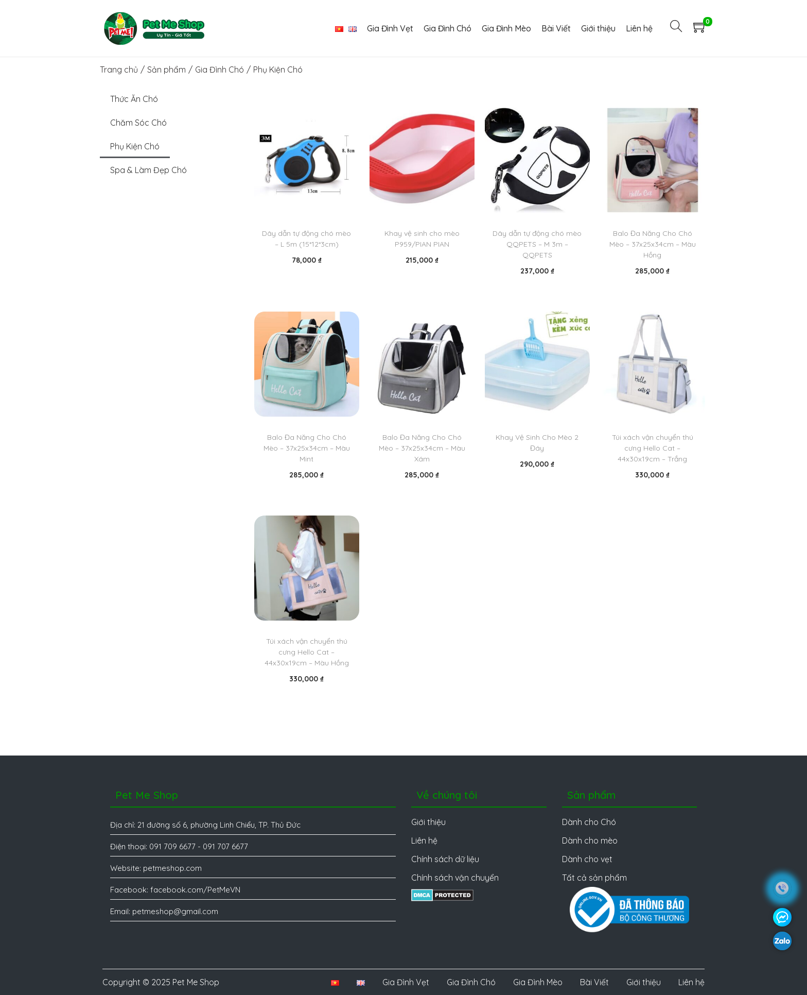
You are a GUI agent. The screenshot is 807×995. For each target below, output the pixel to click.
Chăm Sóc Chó (138, 122)
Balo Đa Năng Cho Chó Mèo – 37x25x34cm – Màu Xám (422, 448)
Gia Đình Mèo (538, 982)
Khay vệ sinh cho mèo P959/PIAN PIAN (422, 239)
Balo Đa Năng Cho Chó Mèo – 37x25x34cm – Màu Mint (307, 448)
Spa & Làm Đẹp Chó (148, 170)
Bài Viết (594, 982)
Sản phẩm (166, 69)
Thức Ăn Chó (134, 99)
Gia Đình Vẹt (405, 982)
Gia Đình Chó (219, 69)
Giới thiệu (643, 982)
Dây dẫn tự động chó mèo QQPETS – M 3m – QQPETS (537, 244)
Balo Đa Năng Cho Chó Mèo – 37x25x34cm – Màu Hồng (652, 244)
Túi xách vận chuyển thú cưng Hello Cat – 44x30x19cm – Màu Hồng (307, 652)
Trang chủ (119, 69)
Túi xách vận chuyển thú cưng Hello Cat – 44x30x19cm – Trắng (652, 448)
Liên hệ (691, 982)
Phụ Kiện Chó (135, 146)
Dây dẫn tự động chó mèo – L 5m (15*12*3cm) (306, 239)
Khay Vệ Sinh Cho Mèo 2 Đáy (537, 443)
